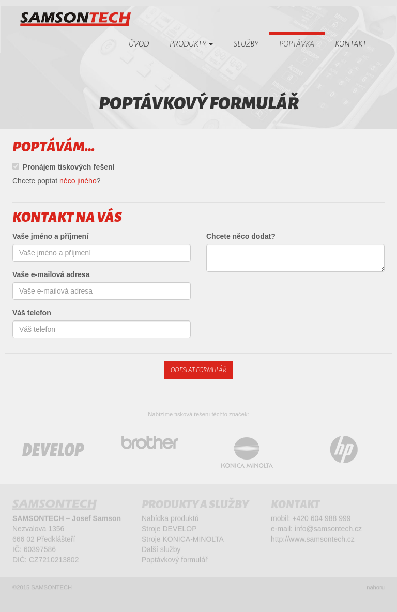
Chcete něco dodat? (241, 236)
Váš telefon (31, 313)
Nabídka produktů (170, 519)
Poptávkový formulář (175, 561)
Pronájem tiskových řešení (63, 167)
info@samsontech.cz (328, 530)
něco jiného (78, 181)
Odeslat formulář (198, 370)
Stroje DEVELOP (169, 530)
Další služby (161, 550)
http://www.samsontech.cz (313, 540)
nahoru (376, 589)
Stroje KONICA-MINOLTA (183, 540)
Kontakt (351, 44)
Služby (246, 44)
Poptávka (296, 44)
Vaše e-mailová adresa (50, 274)
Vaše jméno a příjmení (50, 236)
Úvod (139, 44)
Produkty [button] (191, 44)
